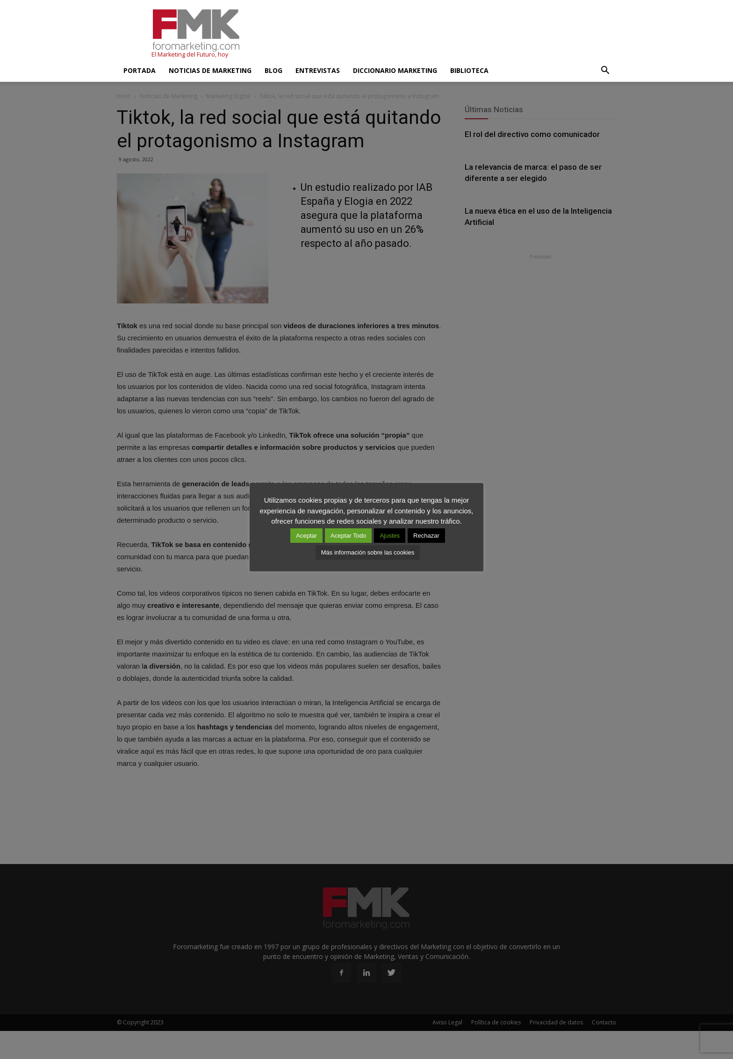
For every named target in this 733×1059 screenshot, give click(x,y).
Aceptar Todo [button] (348, 535)
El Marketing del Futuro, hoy (189, 54)
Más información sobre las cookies (367, 552)
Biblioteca (469, 70)
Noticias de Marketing (210, 70)
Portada (139, 70)
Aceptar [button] (306, 535)
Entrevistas (317, 70)
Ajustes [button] (390, 535)
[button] (605, 70)
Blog (273, 70)
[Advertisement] (446, 34)
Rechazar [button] (426, 535)
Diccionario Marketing (395, 70)
